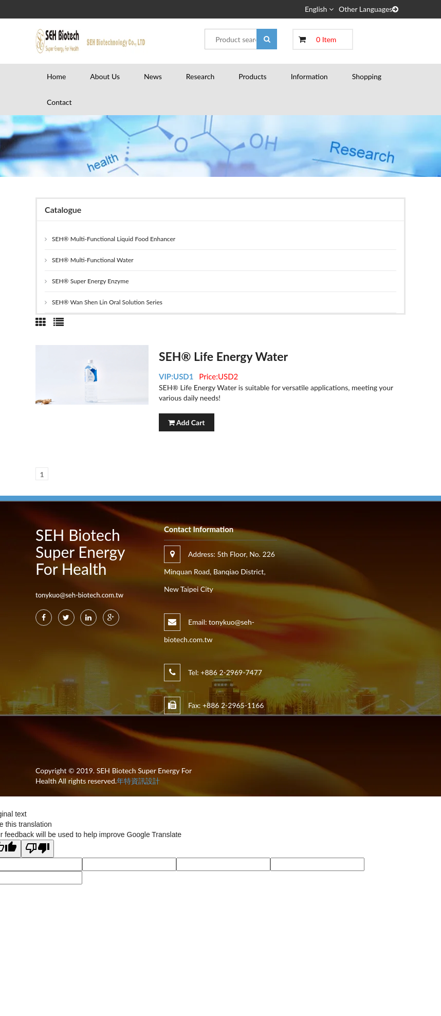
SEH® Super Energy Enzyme (90, 281)
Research (200, 76)
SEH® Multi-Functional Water (93, 260)
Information (309, 76)
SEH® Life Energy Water (223, 356)
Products (252, 76)
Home (56, 76)
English (319, 9)
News (153, 76)
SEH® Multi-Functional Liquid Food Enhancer (113, 239)
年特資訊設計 (138, 780)
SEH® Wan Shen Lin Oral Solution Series (107, 302)
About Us (105, 76)
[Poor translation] (37, 849)
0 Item (326, 39)
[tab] (40, 322)
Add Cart (186, 422)
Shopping (366, 76)
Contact (59, 102)
